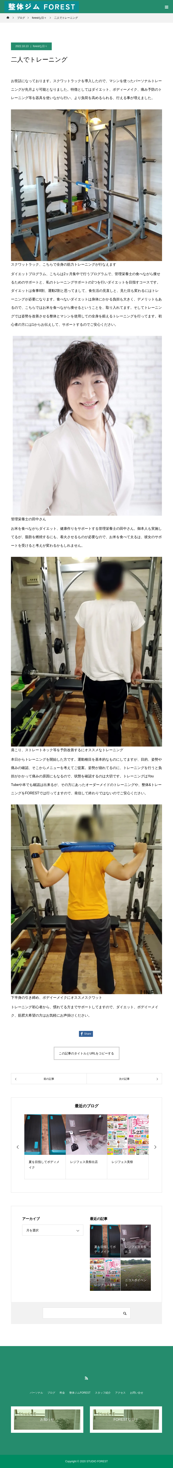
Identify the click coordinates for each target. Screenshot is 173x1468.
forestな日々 (40, 46)
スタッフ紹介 (103, 1392)
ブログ (51, 1392)
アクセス (120, 1392)
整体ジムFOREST (80, 1392)
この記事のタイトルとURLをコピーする (86, 1053)
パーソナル (36, 1392)
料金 (62, 1392)
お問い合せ (136, 1392)
